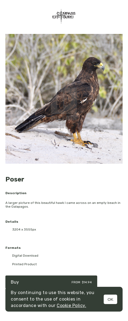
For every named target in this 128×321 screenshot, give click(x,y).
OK (110, 299)
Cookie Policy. (71, 305)
